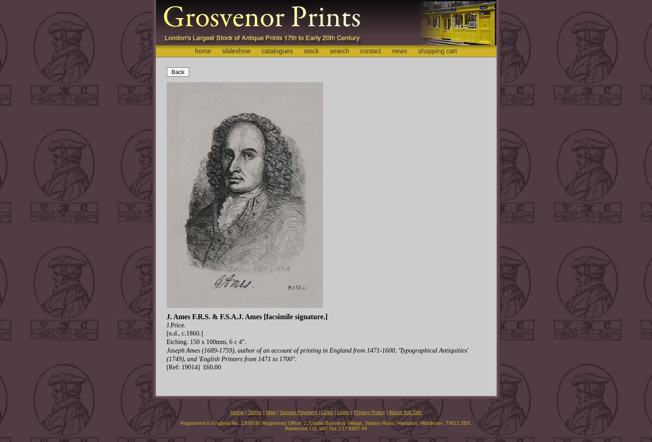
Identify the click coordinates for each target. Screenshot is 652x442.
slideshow (236, 51)
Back (178, 72)
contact (370, 51)
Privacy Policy (369, 412)
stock (311, 51)
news (400, 51)
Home (237, 412)
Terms (255, 412)
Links (327, 412)
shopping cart (437, 51)
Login (343, 412)
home (203, 51)
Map (271, 412)
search (339, 51)
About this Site (405, 412)
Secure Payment (298, 412)
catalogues (277, 51)
